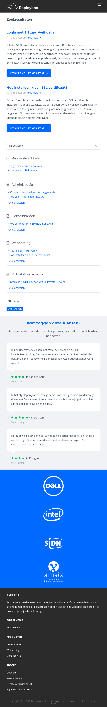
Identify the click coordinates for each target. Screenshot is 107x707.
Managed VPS (14, 655)
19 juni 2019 (34, 37)
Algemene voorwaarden (19, 689)
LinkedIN (13, 627)
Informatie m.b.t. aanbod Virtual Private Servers (36, 282)
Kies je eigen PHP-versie (23, 170)
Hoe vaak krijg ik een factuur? (26, 196)
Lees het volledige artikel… (29, 73)
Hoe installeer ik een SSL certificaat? (37, 87)
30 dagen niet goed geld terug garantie (31, 192)
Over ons (12, 672)
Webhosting (13, 650)
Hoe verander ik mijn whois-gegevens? (31, 223)
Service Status (14, 678)
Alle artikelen (16, 202)
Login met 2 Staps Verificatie (31, 32)
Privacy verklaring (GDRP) (20, 683)
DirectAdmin (15, 308)
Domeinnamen (14, 644)
